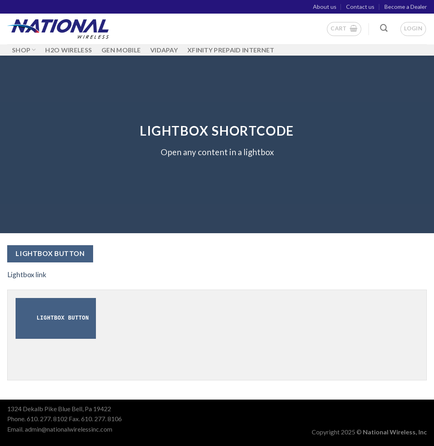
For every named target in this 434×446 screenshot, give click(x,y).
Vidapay (164, 50)
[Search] (383, 28)
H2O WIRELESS (68, 50)
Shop (24, 50)
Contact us (360, 6)
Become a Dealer (405, 6)
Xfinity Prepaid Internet (231, 50)
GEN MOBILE (121, 50)
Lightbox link (26, 274)
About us (324, 6)
